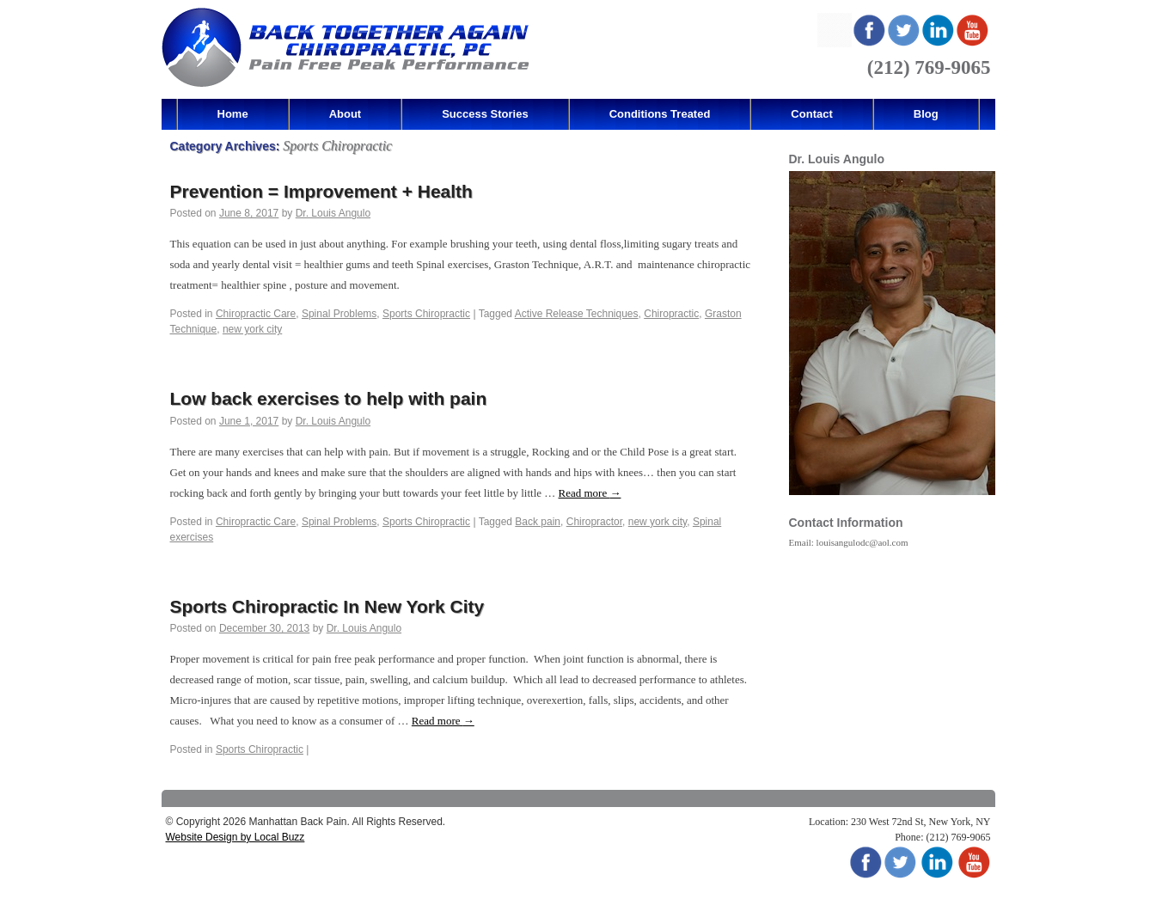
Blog (926, 113)
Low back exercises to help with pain (328, 398)
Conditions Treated (660, 113)
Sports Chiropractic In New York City (327, 606)
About (345, 113)
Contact (811, 113)
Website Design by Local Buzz (235, 837)
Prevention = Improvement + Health (321, 191)
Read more (590, 492)
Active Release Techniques (577, 314)
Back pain (537, 522)
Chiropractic (671, 314)
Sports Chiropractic (426, 314)
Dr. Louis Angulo (333, 213)
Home (232, 113)
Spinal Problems (339, 314)
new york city (252, 329)
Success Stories (485, 113)
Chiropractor (594, 522)
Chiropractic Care (256, 314)
